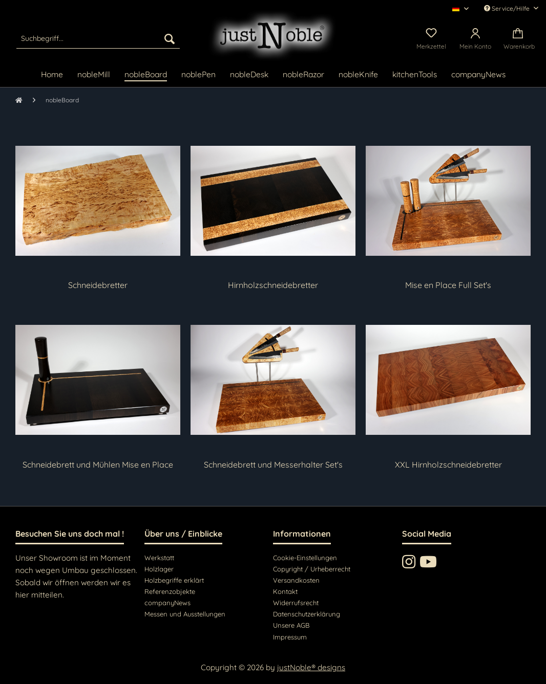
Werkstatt (159, 558)
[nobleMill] (93, 75)
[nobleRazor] (303, 75)
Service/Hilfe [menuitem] (507, 8)
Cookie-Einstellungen (305, 558)
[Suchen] (169, 38)
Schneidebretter (98, 285)
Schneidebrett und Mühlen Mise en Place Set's (98, 464)
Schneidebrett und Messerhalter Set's (273, 464)
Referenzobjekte (169, 591)
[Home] (52, 75)
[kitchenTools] (414, 75)
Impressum (290, 637)
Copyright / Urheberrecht (311, 569)
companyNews (167, 603)
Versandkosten (296, 580)
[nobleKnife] (358, 75)
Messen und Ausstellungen (184, 614)
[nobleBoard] (145, 75)
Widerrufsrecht (296, 603)
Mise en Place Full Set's (448, 285)
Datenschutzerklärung (306, 614)
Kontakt (285, 591)
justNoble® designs (311, 667)
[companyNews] (478, 75)
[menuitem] (98, 38)
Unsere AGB (291, 625)
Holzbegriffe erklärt (174, 580)
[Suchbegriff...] (98, 38)
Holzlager (159, 569)
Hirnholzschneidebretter (273, 285)
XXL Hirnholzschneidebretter (448, 464)
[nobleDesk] (249, 75)
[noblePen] (198, 75)
